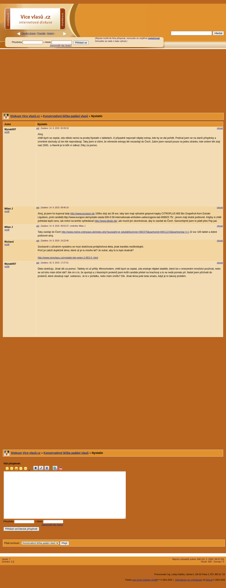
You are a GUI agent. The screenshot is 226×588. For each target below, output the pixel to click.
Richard (9, 241)
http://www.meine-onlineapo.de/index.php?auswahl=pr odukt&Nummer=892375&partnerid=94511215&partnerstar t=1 (125, 232)
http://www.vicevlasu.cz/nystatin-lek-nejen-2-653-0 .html (68, 257)
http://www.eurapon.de (82, 213)
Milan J (8, 208)
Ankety (50, 33)
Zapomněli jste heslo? (61, 45)
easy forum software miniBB (145, 580)
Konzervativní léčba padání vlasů (65, 116)
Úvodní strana (29, 33)
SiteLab (209, 580)
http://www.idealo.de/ (106, 221)
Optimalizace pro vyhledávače (188, 580)
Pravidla (41, 33)
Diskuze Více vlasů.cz (25, 116)
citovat (220, 128)
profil (6, 132)
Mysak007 (10, 129)
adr (37, 128)
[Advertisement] (113, 81)
